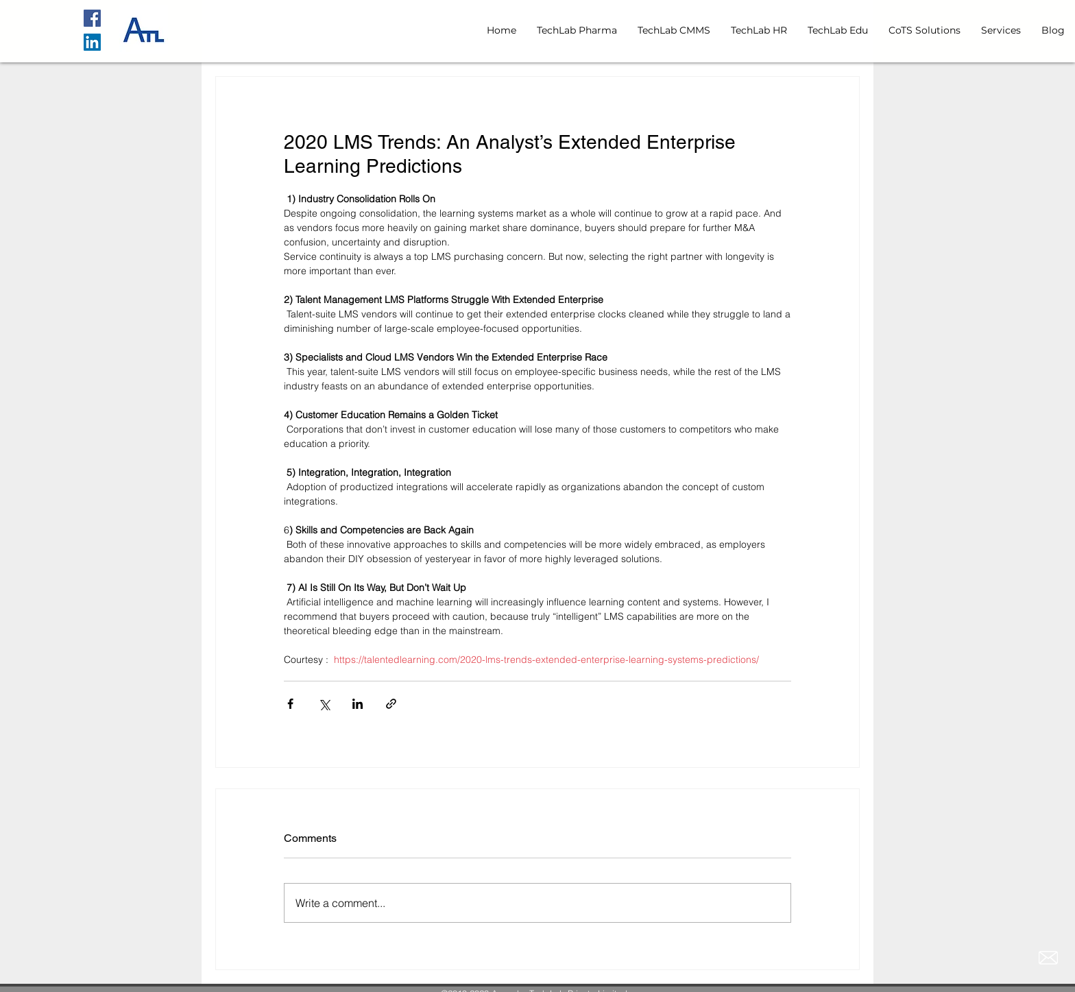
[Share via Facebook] (290, 703)
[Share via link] (391, 703)
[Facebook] (92, 18)
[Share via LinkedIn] (357, 703)
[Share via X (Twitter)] (323, 703)
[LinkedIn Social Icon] (92, 42)
